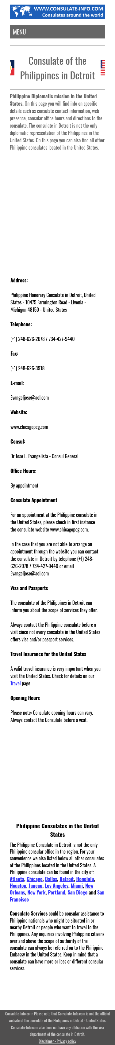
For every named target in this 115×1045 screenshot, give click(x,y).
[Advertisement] (57, 211)
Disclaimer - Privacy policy (57, 1041)
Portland (56, 892)
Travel (15, 683)
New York (36, 892)
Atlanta (17, 879)
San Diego (78, 892)
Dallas (51, 879)
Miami (77, 885)
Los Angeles (56, 885)
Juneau (36, 885)
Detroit (66, 879)
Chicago (35, 879)
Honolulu (85, 879)
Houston (18, 885)
